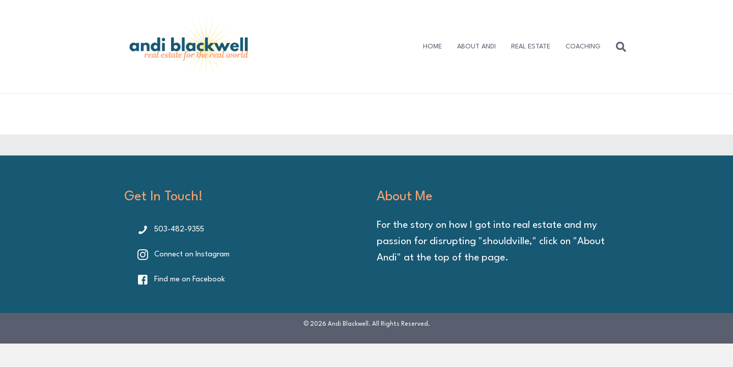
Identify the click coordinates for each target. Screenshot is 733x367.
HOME (432, 46)
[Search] (617, 47)
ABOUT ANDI (476, 46)
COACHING (583, 46)
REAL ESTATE (530, 46)
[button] (170, 230)
